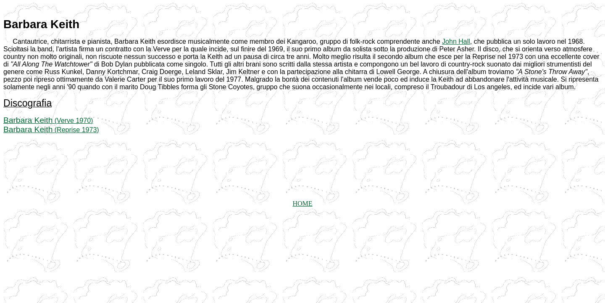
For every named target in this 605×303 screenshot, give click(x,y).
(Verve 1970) (48, 120)
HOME (302, 203)
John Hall (456, 41)
